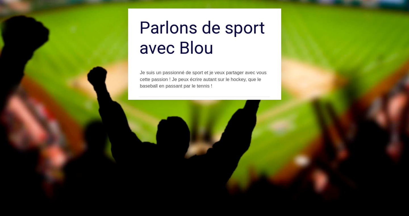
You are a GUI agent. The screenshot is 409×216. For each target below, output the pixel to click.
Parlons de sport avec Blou (202, 38)
